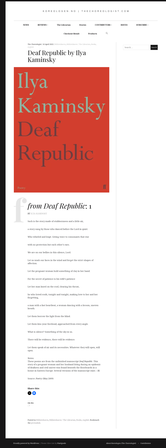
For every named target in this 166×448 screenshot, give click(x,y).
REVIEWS (42, 25)
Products (92, 33)
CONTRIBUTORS (102, 25)
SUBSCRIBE (141, 25)
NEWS (26, 25)
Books (93, 44)
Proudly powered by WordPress (26, 443)
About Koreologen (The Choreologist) (121, 443)
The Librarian (64, 25)
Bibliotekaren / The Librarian (78, 44)
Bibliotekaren (60, 44)
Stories (82, 25)
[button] (107, 33)
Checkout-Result (71, 33)
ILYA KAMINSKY (39, 213)
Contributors (145, 443)
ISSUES (124, 25)
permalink (35, 423)
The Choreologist (35, 44)
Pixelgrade (61, 443)
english (31, 47)
